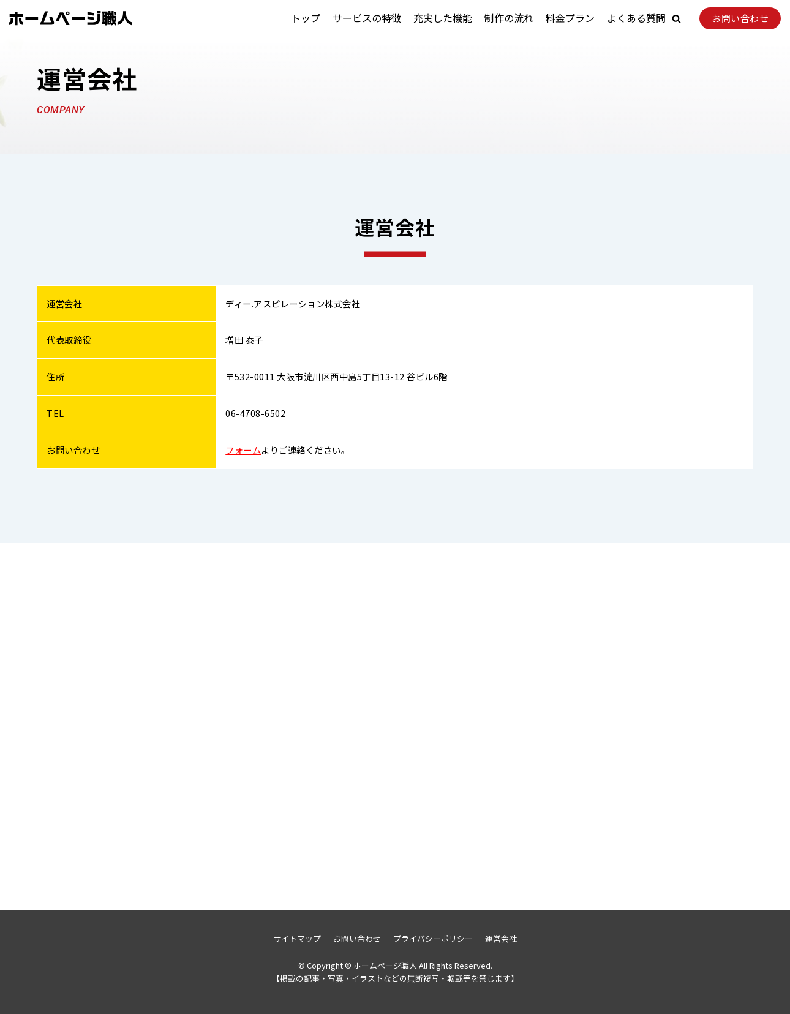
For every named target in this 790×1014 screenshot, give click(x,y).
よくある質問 (636, 17)
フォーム (243, 449)
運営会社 (501, 938)
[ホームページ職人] (70, 18)
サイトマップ (297, 938)
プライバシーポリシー (433, 938)
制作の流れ (508, 17)
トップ (305, 17)
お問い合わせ (740, 18)
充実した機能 (442, 17)
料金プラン (570, 17)
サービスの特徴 (367, 17)
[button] (676, 18)
